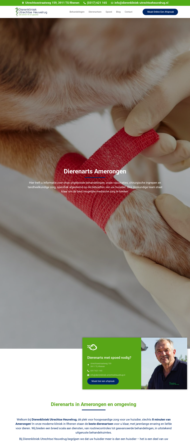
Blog (118, 12)
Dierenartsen (95, 12)
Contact (128, 12)
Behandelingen (77, 12)
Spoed (109, 12)
